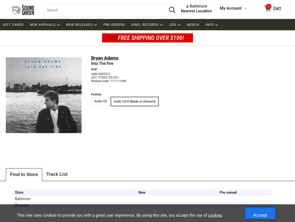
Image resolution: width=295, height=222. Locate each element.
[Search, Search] (103, 10)
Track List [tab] (56, 174)
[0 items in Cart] (272, 8)
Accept (260, 215)
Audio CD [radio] (100, 101)
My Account (231, 8)
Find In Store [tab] (24, 174)
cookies (215, 215)
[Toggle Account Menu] (245, 9)
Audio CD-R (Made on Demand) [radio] (135, 101)
